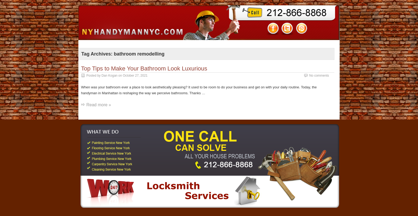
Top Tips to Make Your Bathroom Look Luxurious (144, 68)
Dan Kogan (110, 75)
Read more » (98, 105)
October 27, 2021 (135, 75)
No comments (319, 75)
